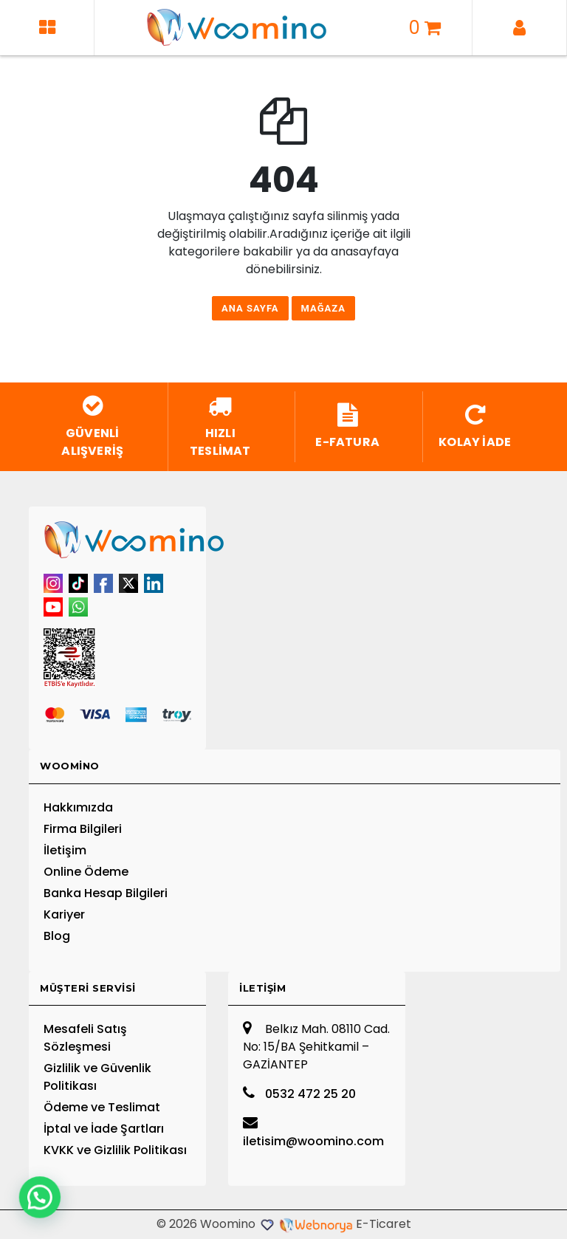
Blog (57, 935)
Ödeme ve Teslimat (102, 1107)
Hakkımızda (78, 807)
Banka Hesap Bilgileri (106, 893)
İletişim (65, 850)
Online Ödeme (86, 871)
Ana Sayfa (250, 308)
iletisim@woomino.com (313, 1132)
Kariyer (64, 914)
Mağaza (323, 308)
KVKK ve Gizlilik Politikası (115, 1150)
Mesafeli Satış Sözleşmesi (85, 1037)
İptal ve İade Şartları (104, 1128)
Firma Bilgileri (83, 828)
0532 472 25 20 (299, 1093)
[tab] (294, 766)
